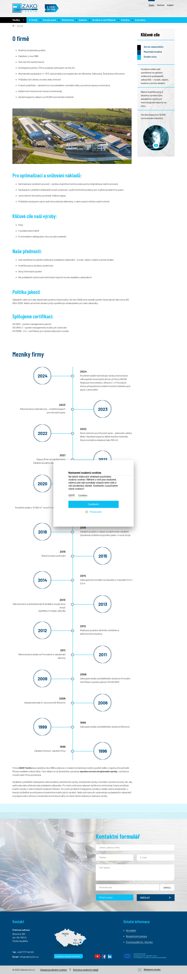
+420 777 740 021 (25, 952)
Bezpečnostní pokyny (136, 936)
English (170, 5)
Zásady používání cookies (53, 969)
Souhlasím (93, 498)
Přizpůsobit (96, 505)
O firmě (20, 26)
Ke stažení (131, 930)
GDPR (71, 489)
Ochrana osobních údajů (85, 969)
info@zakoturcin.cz (29, 956)
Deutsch (160, 5)
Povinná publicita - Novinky (139, 942)
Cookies (82, 489)
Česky (151, 5)
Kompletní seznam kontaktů (67, 956)
